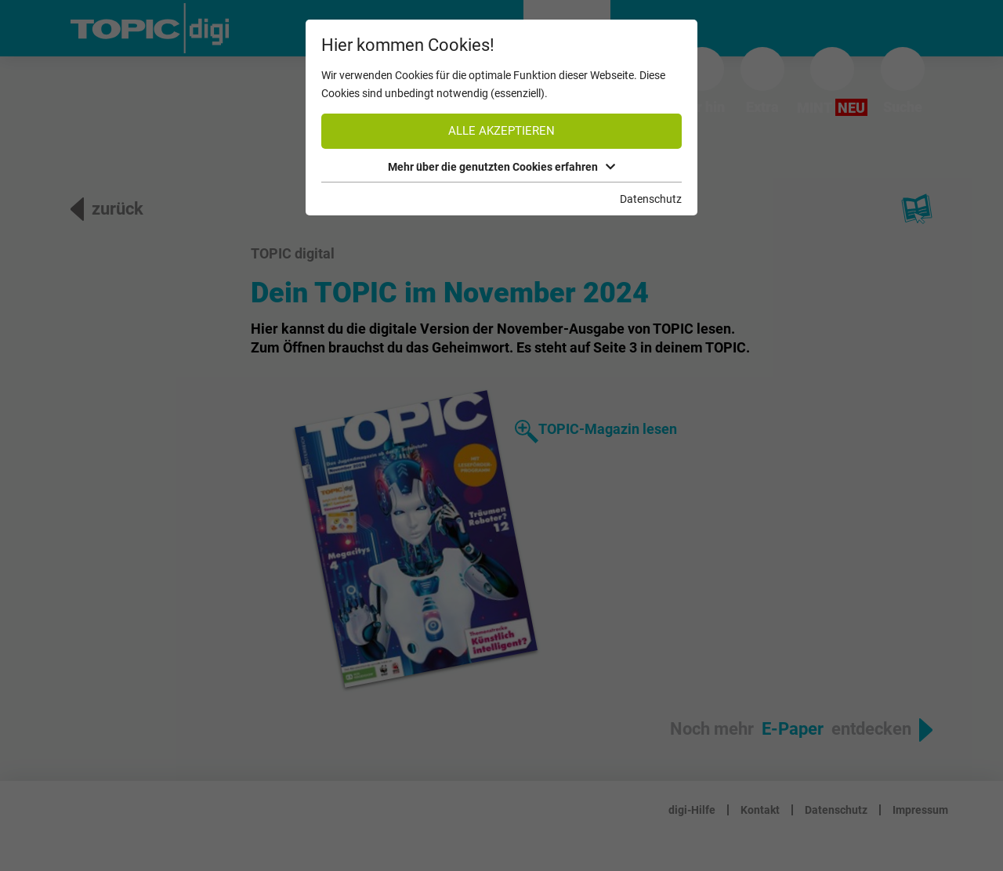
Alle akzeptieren (501, 131)
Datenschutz (651, 199)
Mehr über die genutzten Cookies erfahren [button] (501, 167)
